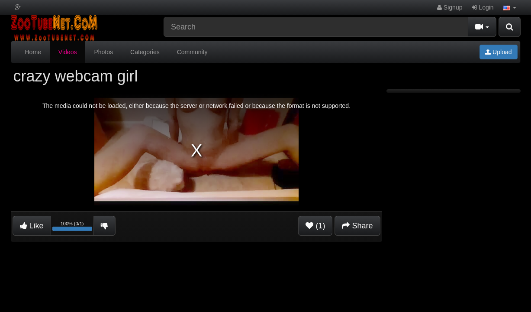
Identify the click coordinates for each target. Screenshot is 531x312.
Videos (67, 52)
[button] (510, 7)
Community (192, 52)
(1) (315, 225)
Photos (103, 52)
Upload (498, 52)
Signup (449, 7)
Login (482, 7)
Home (33, 52)
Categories (145, 52)
